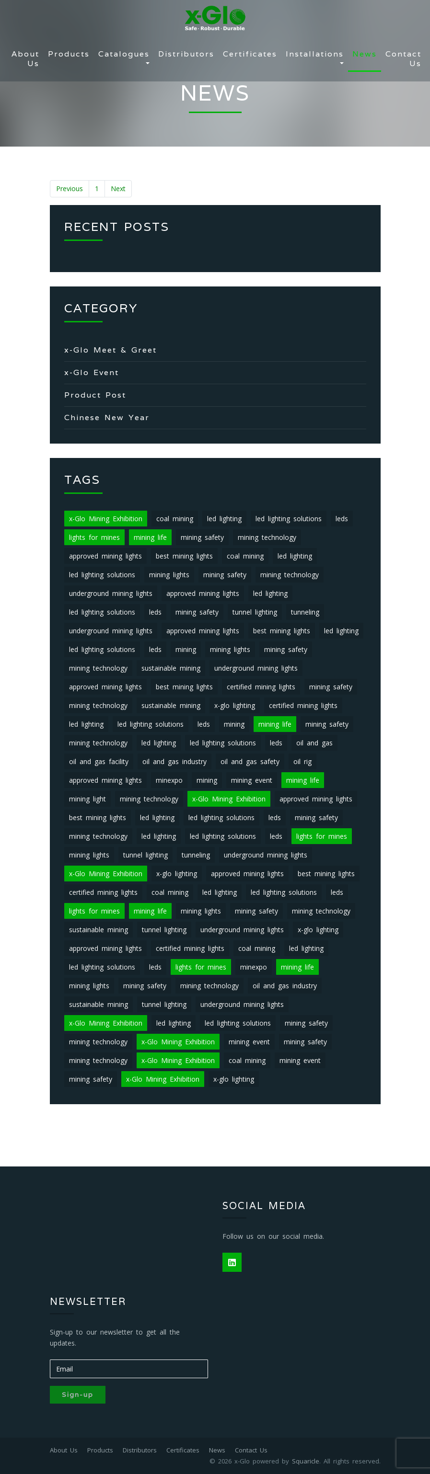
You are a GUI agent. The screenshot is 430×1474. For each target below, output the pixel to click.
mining (185, 649)
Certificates (250, 54)
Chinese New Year (107, 417)
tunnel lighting (254, 612)
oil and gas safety (250, 761)
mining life (150, 537)
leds (342, 518)
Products (69, 54)
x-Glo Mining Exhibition (105, 518)
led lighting (224, 518)
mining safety (202, 537)
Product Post (95, 395)
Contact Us (403, 59)
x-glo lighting (234, 705)
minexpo (169, 780)
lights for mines (94, 537)
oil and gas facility (98, 761)
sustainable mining (170, 668)
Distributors (186, 54)
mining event (251, 780)
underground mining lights (110, 593)
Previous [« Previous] (69, 188)
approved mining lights (105, 555)
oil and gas (314, 742)
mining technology (267, 537)
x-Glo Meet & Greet (110, 350)
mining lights (169, 574)
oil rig (302, 761)
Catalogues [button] (124, 54)
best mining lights (184, 555)
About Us (25, 59)
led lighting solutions (289, 518)
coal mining (174, 518)
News (364, 54)
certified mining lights (261, 686)
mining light (87, 798)
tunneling (305, 612)
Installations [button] (315, 54)
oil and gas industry (174, 761)
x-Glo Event (91, 372)
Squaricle (305, 1461)
